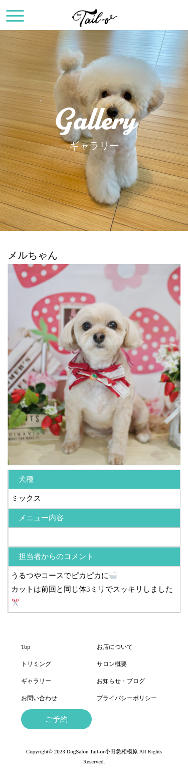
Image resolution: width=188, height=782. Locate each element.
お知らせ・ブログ (121, 681)
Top (26, 646)
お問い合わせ (39, 698)
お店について (115, 646)
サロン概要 (112, 663)
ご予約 (56, 719)
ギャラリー (36, 681)
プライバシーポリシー (127, 698)
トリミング (36, 663)
